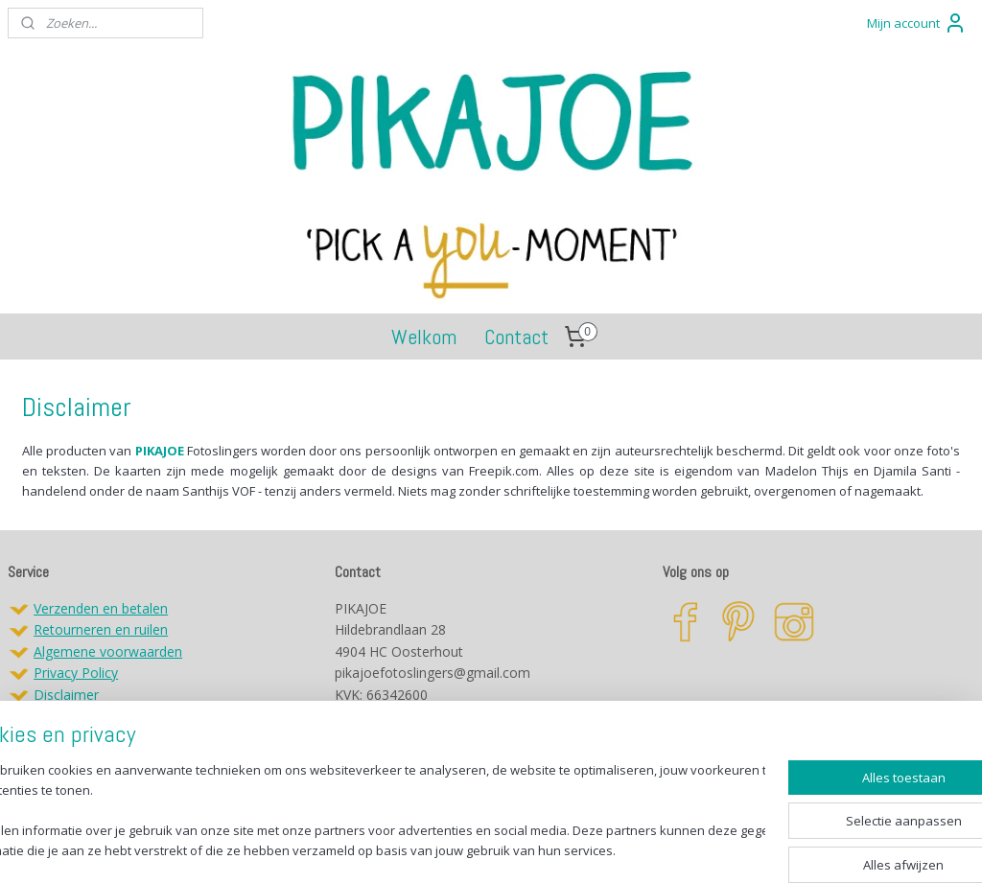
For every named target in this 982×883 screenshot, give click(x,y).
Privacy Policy (76, 672)
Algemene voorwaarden (108, 651)
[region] (364, 811)
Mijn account (917, 23)
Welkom (423, 336)
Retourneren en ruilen (101, 629)
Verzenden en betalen (101, 608)
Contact (516, 336)
